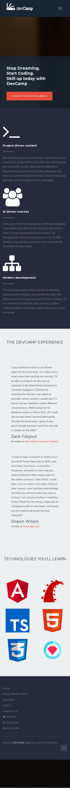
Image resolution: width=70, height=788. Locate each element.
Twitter (9, 716)
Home (6, 688)
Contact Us (10, 711)
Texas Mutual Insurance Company (41, 441)
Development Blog (15, 694)
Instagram (11, 728)
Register (8, 699)
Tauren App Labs (31, 526)
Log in (7, 705)
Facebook (10, 722)
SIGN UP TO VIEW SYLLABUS (29, 95)
